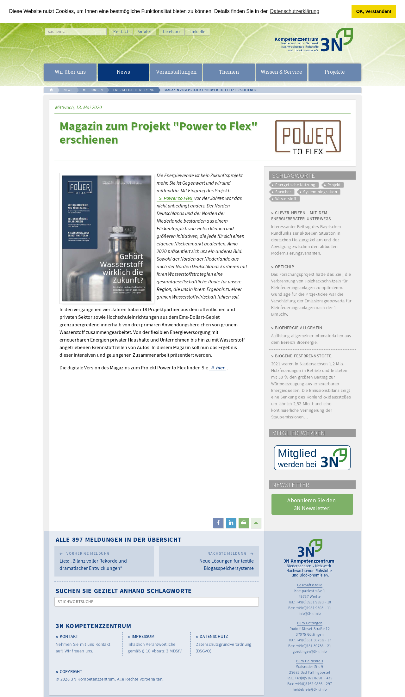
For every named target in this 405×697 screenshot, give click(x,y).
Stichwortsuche (76, 601)
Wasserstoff (285, 198)
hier (220, 367)
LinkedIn (197, 31)
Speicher (283, 191)
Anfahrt (145, 31)
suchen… (56, 31)
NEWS (68, 90)
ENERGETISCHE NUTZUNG (133, 90)
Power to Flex (178, 197)
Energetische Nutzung (295, 184)
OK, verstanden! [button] (373, 11)
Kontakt (120, 31)
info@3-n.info (310, 613)
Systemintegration (320, 191)
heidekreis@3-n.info (310, 689)
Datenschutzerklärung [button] (295, 11)
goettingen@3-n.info (310, 651)
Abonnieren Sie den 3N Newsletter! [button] (312, 504)
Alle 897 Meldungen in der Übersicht (119, 539)
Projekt (333, 184)
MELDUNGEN (93, 90)
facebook (171, 31)
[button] (218, 523)
